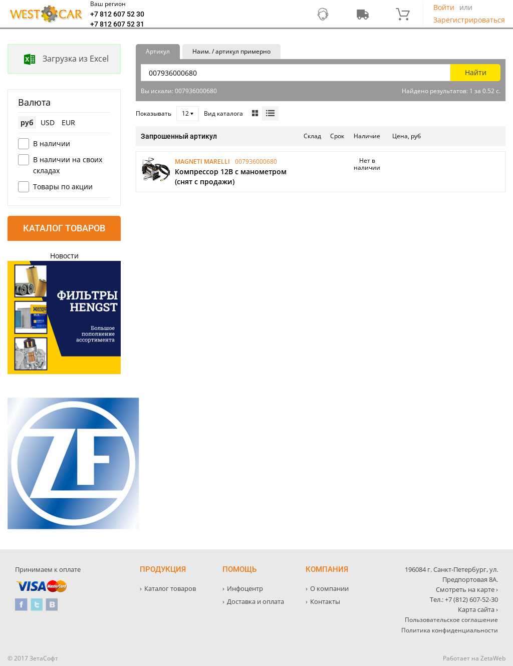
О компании (329, 588)
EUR (68, 122)
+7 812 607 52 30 (117, 14)
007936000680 (256, 161)
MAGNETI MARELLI (202, 161)
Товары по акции (63, 186)
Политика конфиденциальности (449, 630)
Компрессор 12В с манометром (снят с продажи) (231, 176)
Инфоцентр (245, 588)
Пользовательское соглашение (451, 619)
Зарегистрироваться (469, 20)
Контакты (325, 601)
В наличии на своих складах (67, 165)
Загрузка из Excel (59, 59)
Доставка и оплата (255, 601)
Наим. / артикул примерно (231, 51)
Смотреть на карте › (467, 589)
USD (48, 122)
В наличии (51, 143)
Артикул (158, 51)
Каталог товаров (64, 228)
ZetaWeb (492, 658)
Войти (443, 7)
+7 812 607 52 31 (117, 24)
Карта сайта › (478, 609)
